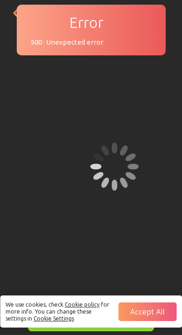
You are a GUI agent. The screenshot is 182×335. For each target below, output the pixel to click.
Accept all (147, 312)
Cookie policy (82, 305)
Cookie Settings (54, 318)
